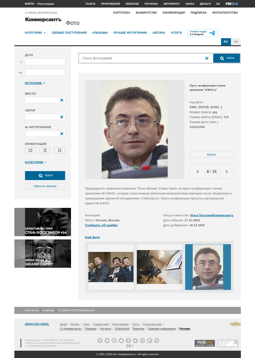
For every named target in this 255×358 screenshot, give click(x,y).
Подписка (199, 12)
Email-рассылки (152, 324)
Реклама (184, 328)
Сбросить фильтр (45, 186)
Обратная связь (37, 324)
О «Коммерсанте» (71, 328)
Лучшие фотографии (130, 32)
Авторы (159, 32)
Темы (86, 324)
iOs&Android (122, 328)
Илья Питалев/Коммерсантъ (212, 215)
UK (218, 3)
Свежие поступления (69, 32)
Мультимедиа (120, 324)
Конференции (174, 12)
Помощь (48, 310)
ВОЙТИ (29, 3)
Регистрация (46, 3)
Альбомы (100, 32)
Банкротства (146, 12)
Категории (33, 32)
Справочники (101, 324)
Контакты (32, 310)
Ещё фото (92, 237)
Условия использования (76, 310)
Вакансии (138, 328)
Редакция (90, 328)
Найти (45, 175)
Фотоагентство (225, 12)
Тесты (135, 324)
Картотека (121, 12)
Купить (211, 154)
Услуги (176, 32)
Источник (35, 83)
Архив (63, 324)
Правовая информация (162, 328)
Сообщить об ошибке (101, 225)
